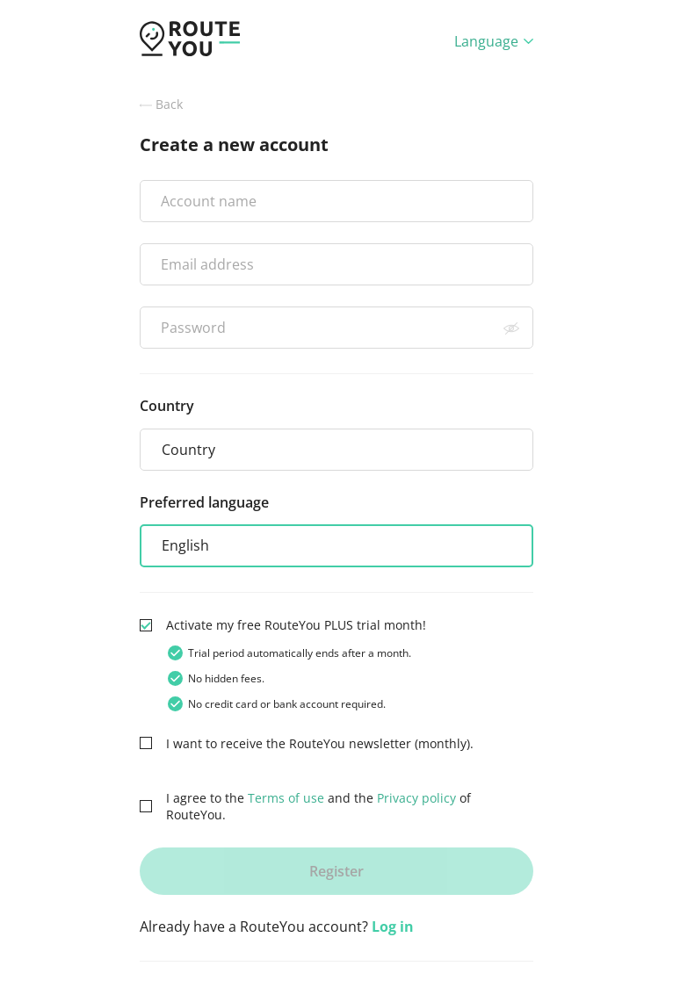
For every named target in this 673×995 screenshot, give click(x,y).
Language (493, 41)
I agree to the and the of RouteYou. (318, 806)
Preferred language (204, 502)
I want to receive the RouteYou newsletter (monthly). (320, 743)
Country (167, 405)
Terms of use (286, 798)
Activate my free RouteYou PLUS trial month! (296, 624)
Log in (393, 926)
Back (161, 104)
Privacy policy (416, 798)
